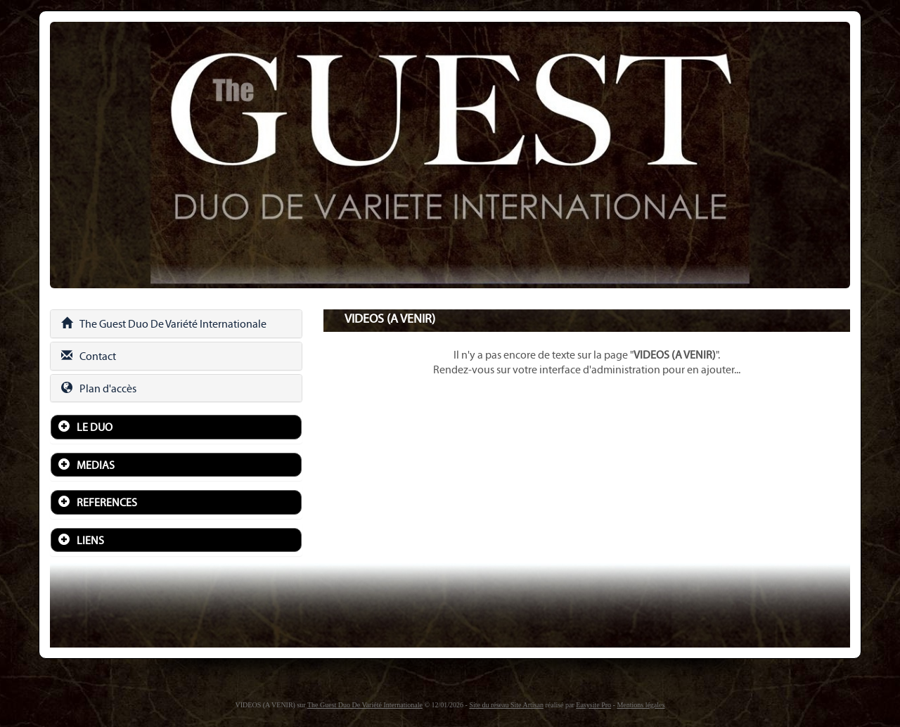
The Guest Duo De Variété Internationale (163, 323)
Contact (88, 356)
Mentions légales (640, 705)
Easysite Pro (593, 705)
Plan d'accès (98, 388)
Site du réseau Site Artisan (506, 705)
